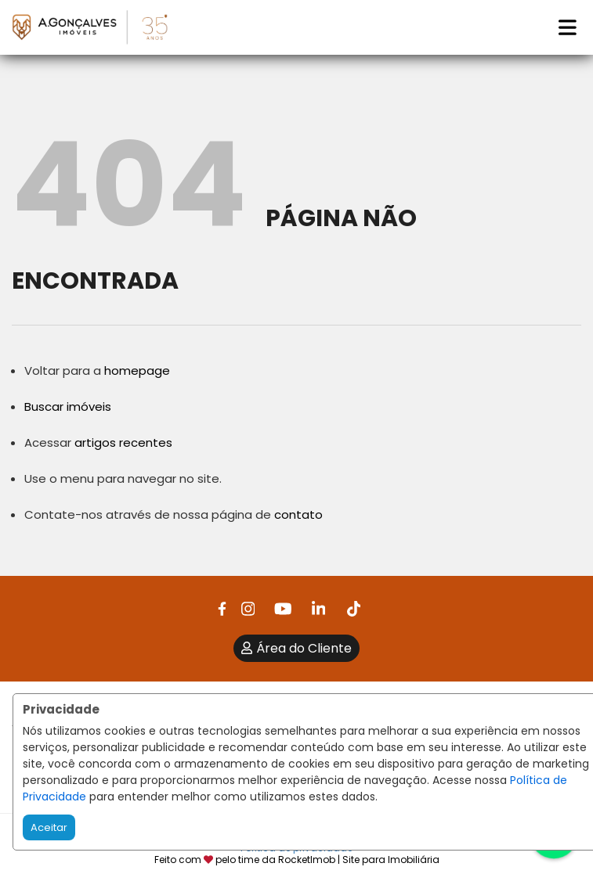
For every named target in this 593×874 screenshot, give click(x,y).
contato (298, 514)
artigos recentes (123, 442)
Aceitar (49, 827)
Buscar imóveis (67, 406)
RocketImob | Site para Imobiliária (358, 859)
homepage (137, 370)
